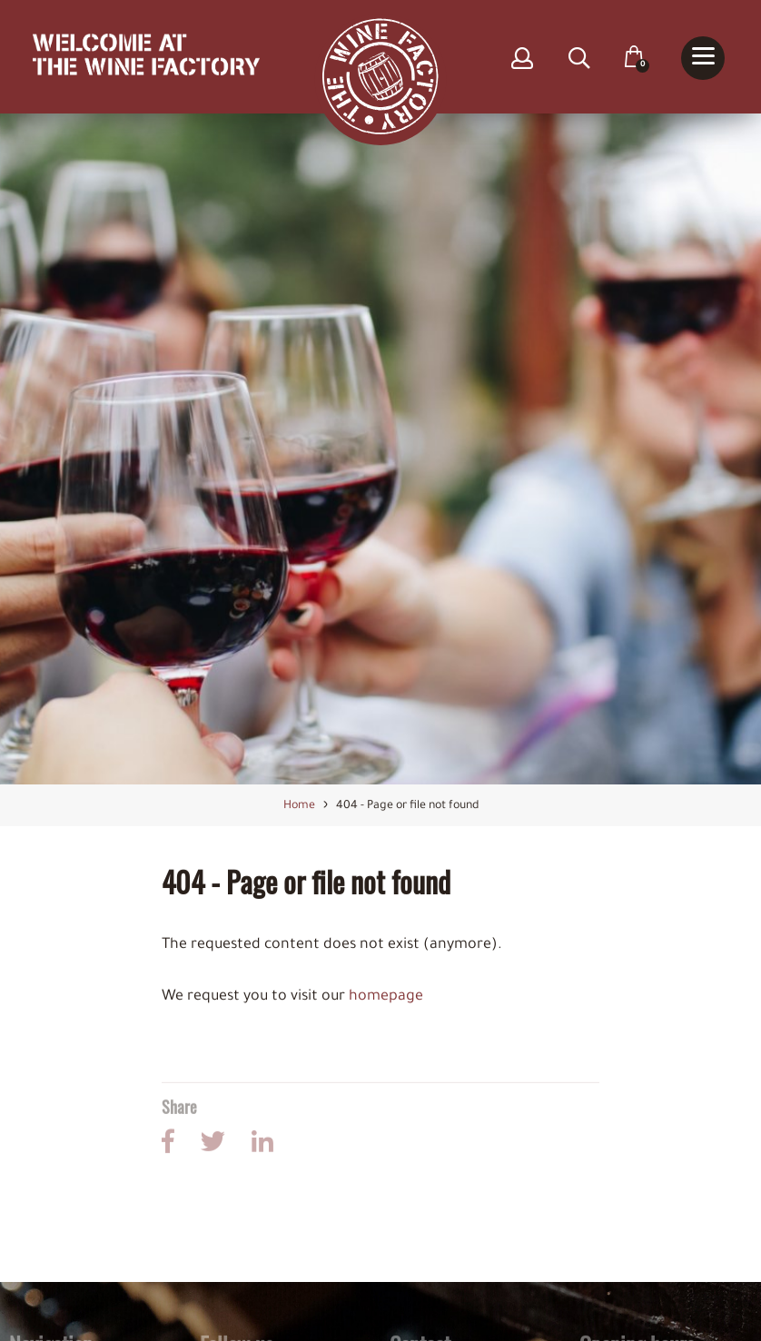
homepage (386, 998)
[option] (380, 449)
